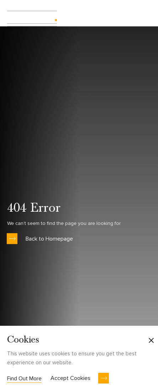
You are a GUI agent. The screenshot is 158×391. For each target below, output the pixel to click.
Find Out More (24, 378)
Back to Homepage (49, 238)
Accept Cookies (70, 378)
